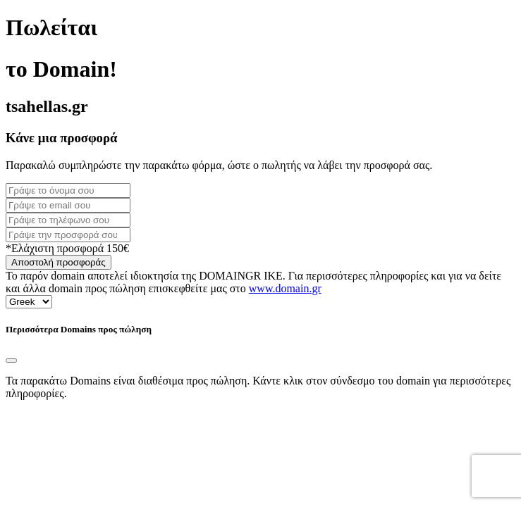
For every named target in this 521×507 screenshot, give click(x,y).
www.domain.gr (285, 288)
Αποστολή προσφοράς (58, 262)
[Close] (11, 360)
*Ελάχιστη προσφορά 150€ (67, 248)
